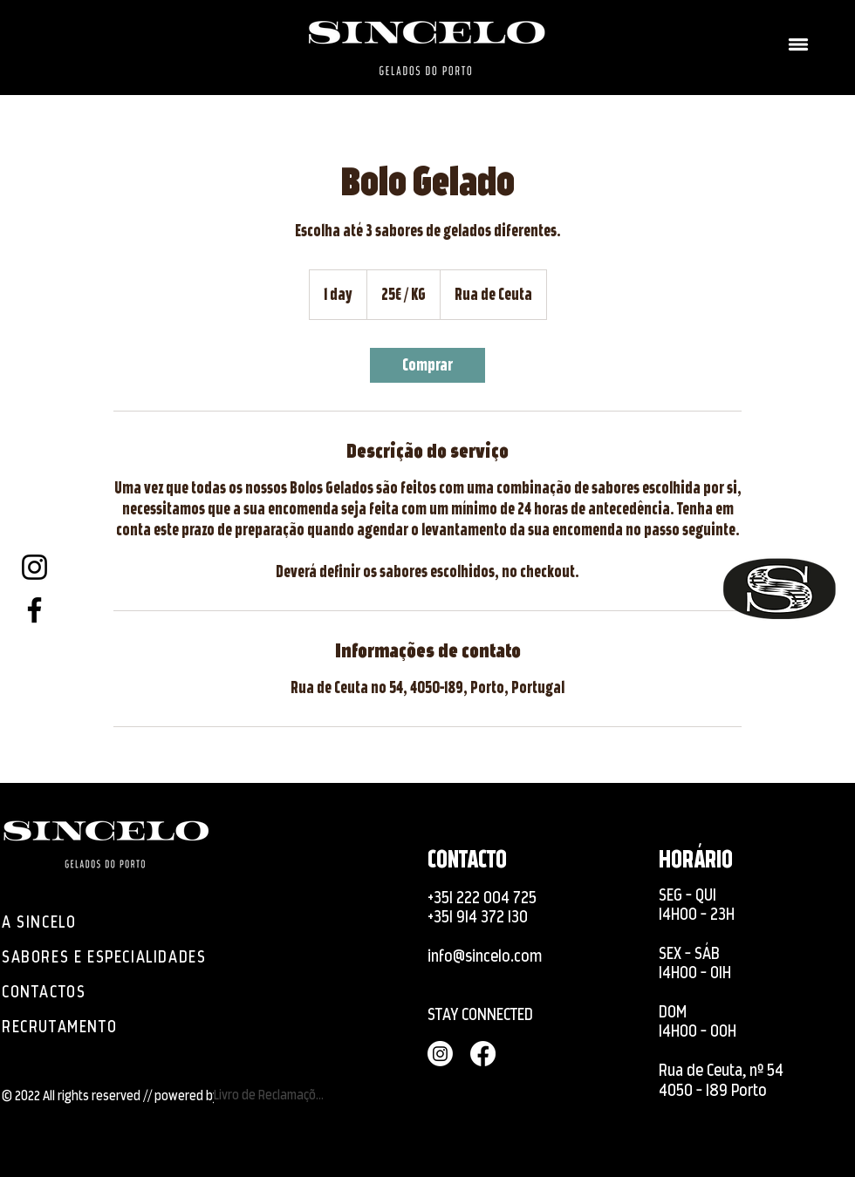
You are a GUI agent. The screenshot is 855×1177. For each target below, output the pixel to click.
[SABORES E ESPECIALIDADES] (114, 956)
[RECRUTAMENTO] (83, 1026)
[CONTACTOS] (48, 991)
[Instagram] (34, 567)
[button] (798, 44)
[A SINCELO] (48, 921)
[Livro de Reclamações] (272, 1094)
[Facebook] (34, 610)
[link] (427, 365)
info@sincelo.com (485, 956)
